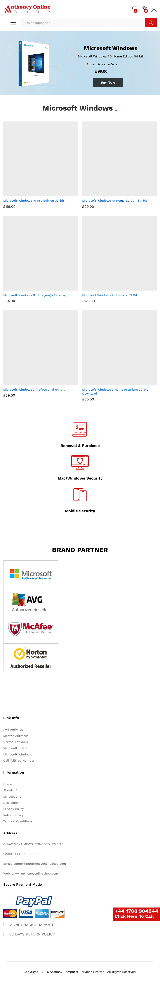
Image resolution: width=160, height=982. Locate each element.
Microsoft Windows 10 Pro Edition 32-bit (33, 200)
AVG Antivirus (13, 729)
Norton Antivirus (15, 742)
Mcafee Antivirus (15, 736)
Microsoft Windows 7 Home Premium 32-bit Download (115, 391)
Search (151, 22)
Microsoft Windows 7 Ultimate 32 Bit (109, 295)
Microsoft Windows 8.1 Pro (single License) (34, 295)
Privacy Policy (13, 809)
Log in (154, 9)
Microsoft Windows (17, 754)
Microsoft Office (15, 748)
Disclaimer (11, 802)
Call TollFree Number (19, 760)
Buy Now (108, 82)
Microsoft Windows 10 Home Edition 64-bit (114, 200)
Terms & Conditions (17, 821)
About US (10, 790)
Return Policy (13, 815)
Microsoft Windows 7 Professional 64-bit (34, 389)
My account (12, 796)
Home (7, 784)
